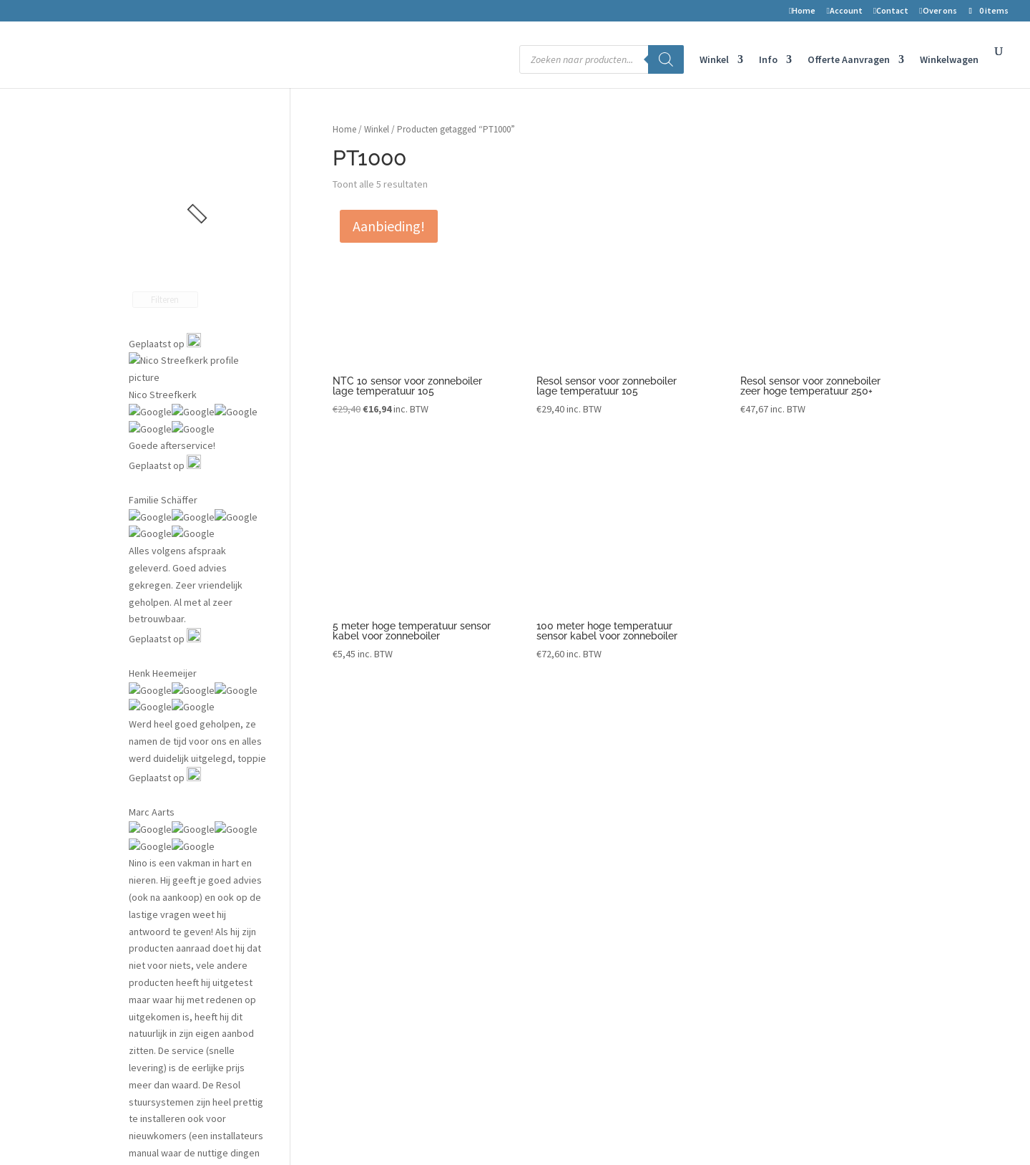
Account (844, 11)
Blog (556, 817)
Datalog (562, 839)
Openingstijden (782, 905)
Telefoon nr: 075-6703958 (802, 862)
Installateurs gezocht (591, 862)
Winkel (714, 60)
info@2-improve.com (794, 883)
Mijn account (369, 817)
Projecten (567, 773)
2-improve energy (788, 773)
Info (768, 60)
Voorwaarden (374, 883)
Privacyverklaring (383, 928)
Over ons (937, 11)
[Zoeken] (666, 59)
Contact (890, 11)
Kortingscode (372, 972)
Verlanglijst (366, 795)
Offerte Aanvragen (849, 60)
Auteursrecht (371, 905)
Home (802, 11)
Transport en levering (388, 950)
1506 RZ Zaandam (787, 817)
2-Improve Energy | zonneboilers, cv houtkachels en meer (255, 1130)
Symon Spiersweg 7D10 (800, 795)
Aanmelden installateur (595, 883)
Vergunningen (575, 795)
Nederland (772, 839)
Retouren (365, 862)
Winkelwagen (949, 60)
